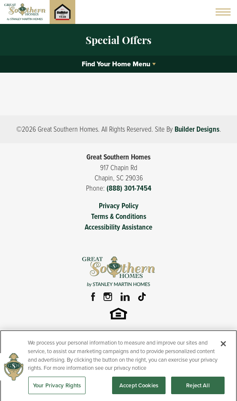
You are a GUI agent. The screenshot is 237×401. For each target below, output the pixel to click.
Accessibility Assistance (118, 227)
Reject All (197, 388)
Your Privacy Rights (57, 388)
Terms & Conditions (118, 216)
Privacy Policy (119, 205)
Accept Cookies (138, 388)
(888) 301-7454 (129, 188)
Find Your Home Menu (116, 64)
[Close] (223, 346)
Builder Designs (197, 129)
